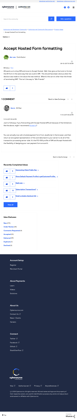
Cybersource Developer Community (8, 7)
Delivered (7, 238)
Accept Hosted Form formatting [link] (15, 32)
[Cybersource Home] (16, 374)
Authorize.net (24, 386)
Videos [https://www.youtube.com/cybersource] (12, 289)
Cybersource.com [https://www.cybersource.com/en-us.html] (16, 310)
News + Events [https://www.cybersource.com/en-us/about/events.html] (15, 318)
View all (10, 205)
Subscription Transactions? (26, 189)
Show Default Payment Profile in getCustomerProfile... (36, 176)
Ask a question (66, 19)
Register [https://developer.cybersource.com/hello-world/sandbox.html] (13, 265)
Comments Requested (12, 230)
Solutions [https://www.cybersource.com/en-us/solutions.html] (13, 293)
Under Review (9, 227)
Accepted (7, 234)
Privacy (37, 386)
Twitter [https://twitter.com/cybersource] (12, 338)
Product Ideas (58, 29)
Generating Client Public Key (26, 170)
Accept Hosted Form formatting (33, 48)
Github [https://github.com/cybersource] (12, 346)
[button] (7, 88)
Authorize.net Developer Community (15, 29)
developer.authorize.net (47, 1)
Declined (7, 245)
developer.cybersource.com (66, 1)
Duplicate (7, 242)
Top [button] (5, 415)
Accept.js (32, 125)
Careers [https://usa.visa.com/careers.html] (13, 322)
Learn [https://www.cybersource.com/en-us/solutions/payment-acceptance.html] (12, 286)
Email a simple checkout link (26, 196)
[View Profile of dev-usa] (13, 57)
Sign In (68, 7)
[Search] (28, 18)
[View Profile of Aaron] (13, 108)
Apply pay (19, 183)
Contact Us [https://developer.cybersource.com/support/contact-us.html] (14, 314)
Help (65, 7)
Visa (11, 386)
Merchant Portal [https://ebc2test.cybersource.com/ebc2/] (16, 269)
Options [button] (5, 37)
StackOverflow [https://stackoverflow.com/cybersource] (15, 350)
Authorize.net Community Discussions (40, 29)
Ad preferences (51, 386)
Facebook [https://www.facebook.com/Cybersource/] (13, 342)
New (12, 68)
